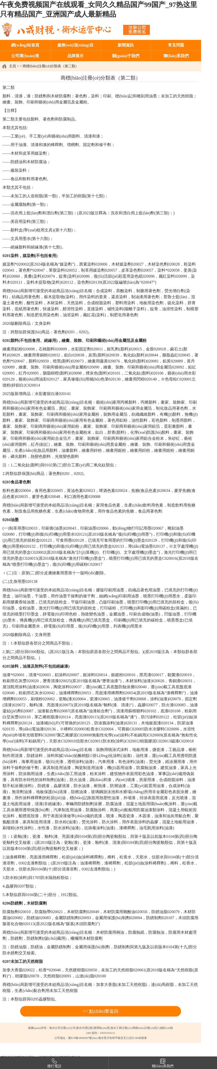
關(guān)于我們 (125, 56)
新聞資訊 (126, 45)
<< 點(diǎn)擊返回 (100, 1011)
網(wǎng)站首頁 (25, 45)
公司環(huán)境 (25, 56)
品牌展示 (75, 56)
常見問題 (176, 45)
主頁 (12, 66)
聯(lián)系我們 (176, 56)
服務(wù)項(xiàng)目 (75, 45)
